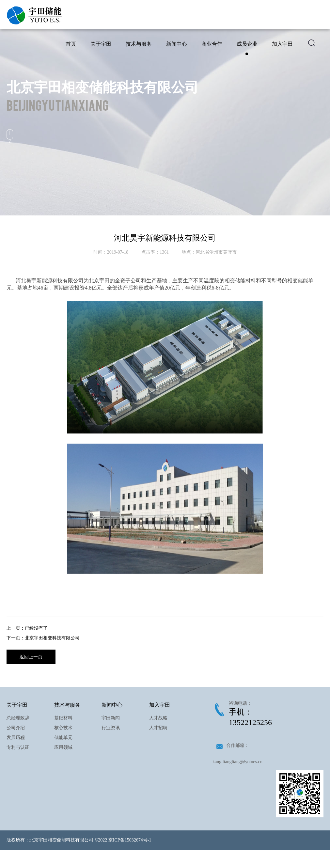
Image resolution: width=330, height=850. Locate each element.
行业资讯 (111, 727)
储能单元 (63, 737)
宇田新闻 (111, 718)
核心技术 (63, 727)
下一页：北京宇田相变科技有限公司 (43, 638)
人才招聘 (158, 727)
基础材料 (63, 718)
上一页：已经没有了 (27, 628)
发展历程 (16, 737)
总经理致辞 (18, 718)
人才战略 (158, 718)
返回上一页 (31, 656)
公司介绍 (16, 727)
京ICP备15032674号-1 (129, 840)
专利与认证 (18, 747)
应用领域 (63, 747)
